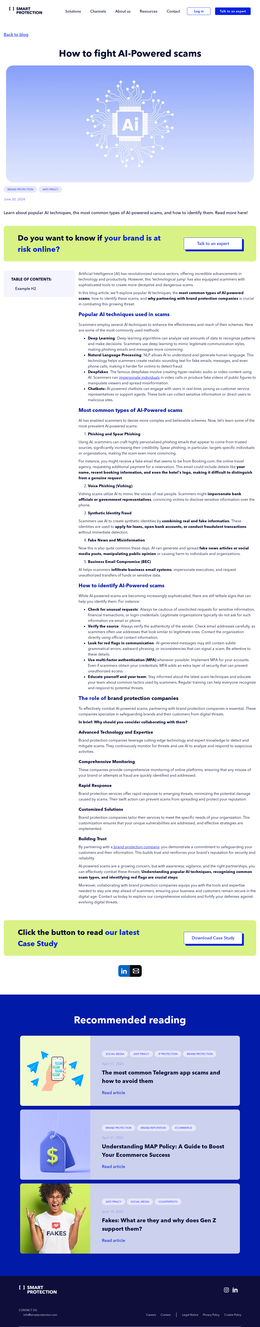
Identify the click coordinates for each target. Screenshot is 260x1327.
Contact (173, 11)
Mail (136, 971)
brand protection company (136, 846)
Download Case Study (213, 938)
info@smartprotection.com (40, 1314)
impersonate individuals (139, 377)
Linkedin (124, 971)
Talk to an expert (233, 11)
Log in (199, 11)
